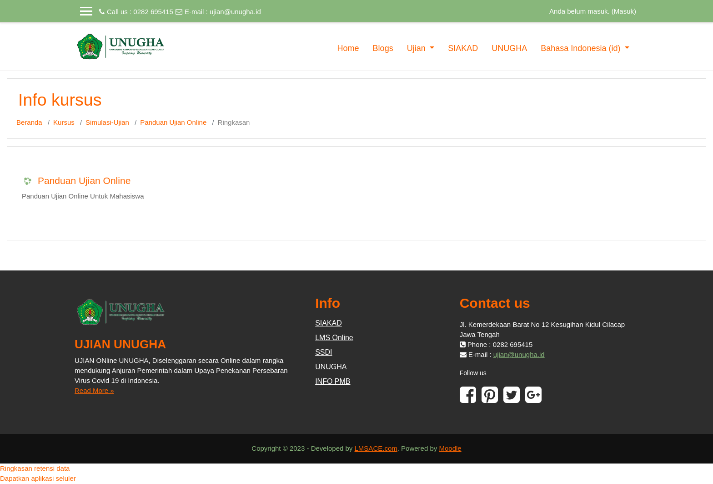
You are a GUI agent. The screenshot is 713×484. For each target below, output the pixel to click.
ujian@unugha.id (235, 11)
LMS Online (334, 337)
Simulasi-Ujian (107, 122)
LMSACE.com (376, 448)
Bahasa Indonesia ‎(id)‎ (582, 48)
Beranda (29, 122)
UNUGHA (509, 48)
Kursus (64, 122)
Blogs (383, 48)
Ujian (417, 48)
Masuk (624, 11)
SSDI (323, 352)
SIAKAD (463, 48)
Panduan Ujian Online (173, 122)
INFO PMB (332, 381)
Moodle (450, 448)
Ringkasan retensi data (35, 468)
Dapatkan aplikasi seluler (38, 478)
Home (348, 48)
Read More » (94, 390)
